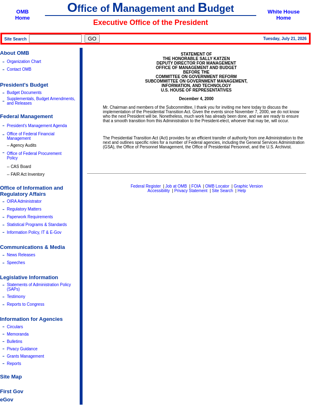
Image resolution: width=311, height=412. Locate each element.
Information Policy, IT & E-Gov (34, 232)
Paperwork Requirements (30, 217)
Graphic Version (248, 186)
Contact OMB (19, 69)
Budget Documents (24, 92)
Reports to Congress (26, 304)
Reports (14, 363)
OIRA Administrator (24, 201)
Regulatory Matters (24, 209)
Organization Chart (24, 61)
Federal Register (146, 186)
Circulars (15, 327)
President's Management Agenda (37, 125)
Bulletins (14, 341)
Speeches (16, 262)
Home (22, 18)
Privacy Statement (190, 190)
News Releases (21, 255)
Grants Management (25, 356)
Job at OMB (176, 186)
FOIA (196, 186)
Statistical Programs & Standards (37, 224)
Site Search (222, 190)
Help (241, 190)
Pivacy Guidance (22, 349)
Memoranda (18, 334)
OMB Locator (217, 186)
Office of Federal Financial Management (31, 136)
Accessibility (159, 190)
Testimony (16, 296)
